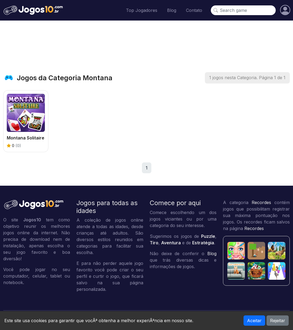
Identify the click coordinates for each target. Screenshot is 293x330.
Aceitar (254, 320)
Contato (194, 10)
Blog (171, 10)
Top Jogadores (141, 10)
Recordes (261, 202)
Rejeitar (277, 320)
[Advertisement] (146, 46)
